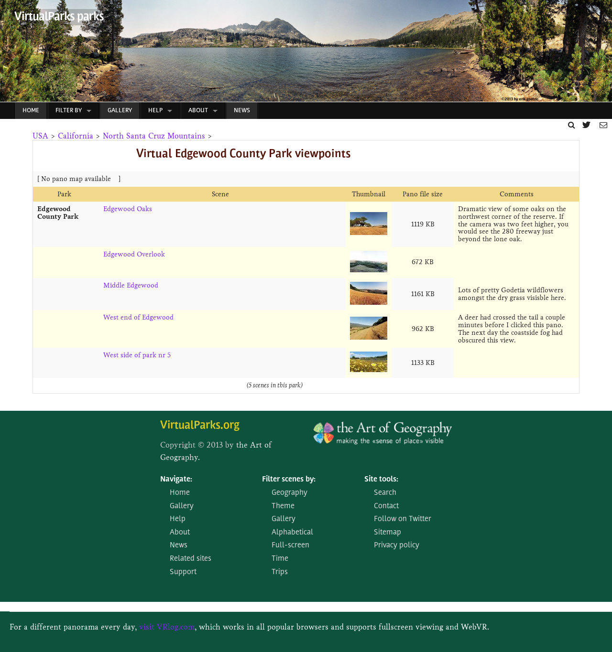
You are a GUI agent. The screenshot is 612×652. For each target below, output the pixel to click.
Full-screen (290, 545)
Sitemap (387, 532)
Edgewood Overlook (134, 254)
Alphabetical (292, 532)
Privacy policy (396, 545)
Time (280, 559)
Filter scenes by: (289, 479)
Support (183, 572)
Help (155, 110)
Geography (289, 493)
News (242, 110)
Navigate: (176, 479)
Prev (7, 53)
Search (385, 493)
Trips (280, 572)
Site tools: (381, 479)
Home (30, 110)
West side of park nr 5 (137, 355)
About (198, 110)
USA (40, 135)
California (75, 135)
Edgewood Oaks (127, 209)
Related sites (190, 559)
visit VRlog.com (167, 626)
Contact (386, 506)
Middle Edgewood (130, 285)
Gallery (120, 110)
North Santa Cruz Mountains (154, 135)
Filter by (68, 110)
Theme (283, 506)
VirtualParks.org (200, 425)
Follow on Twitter (402, 519)
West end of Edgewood (138, 317)
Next (600, 53)
